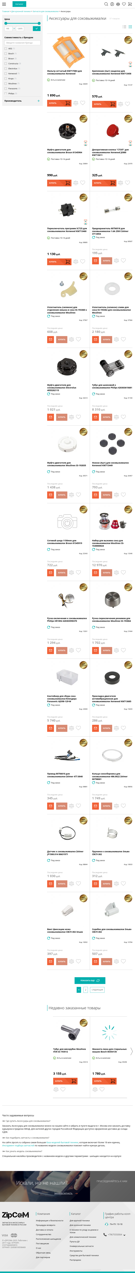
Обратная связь (43, 1252)
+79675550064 (115, 1234)
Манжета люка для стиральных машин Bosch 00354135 (109, 1050)
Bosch (11, 53)
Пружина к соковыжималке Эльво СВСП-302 (111, 852)
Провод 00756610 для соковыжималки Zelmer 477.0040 (65, 775)
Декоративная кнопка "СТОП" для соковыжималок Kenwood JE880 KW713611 (110, 152)
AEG (10, 48)
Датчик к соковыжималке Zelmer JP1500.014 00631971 (65, 852)
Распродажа (75, 1260)
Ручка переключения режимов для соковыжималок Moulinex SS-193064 (111, 619)
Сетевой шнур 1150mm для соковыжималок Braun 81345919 (64, 542)
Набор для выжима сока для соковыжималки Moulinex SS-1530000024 (108, 543)
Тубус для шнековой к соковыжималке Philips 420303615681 (112, 386)
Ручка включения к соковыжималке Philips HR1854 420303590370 (67, 619)
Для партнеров (43, 1257)
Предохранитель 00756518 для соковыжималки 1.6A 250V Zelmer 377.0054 (110, 231)
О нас (38, 1248)
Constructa (13, 63)
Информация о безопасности (49, 1220)
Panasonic (13, 88)
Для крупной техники (80, 1220)
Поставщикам (42, 1243)
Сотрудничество (43, 1234)
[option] (70, 1057)
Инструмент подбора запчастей (18, 1145)
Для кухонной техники (80, 1225)
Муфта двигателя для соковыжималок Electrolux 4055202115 (61, 388)
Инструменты (76, 1250)
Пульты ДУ (75, 1241)
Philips (11, 93)
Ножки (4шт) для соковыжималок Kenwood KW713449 (110, 464)
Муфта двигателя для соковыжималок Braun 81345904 (64, 151)
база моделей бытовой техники (62, 1142)
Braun (11, 58)
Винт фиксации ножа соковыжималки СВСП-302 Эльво (65, 930)
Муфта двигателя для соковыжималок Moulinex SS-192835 (66, 464)
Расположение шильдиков (48, 1239)
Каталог (19, 4)
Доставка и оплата (44, 1229)
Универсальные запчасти (82, 1246)
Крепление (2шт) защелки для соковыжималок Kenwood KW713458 (111, 72)
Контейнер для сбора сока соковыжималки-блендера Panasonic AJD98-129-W (61, 699)
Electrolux (12, 68)
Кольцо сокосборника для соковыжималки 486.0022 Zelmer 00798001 (110, 776)
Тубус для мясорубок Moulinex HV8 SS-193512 (69, 1050)
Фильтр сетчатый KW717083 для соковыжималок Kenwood (64, 72)
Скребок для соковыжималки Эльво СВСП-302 (111, 930)
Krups (11, 78)
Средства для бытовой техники (84, 1255)
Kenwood (12, 73)
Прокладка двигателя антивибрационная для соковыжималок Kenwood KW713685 (111, 699)
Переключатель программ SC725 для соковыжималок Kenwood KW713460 (67, 229)
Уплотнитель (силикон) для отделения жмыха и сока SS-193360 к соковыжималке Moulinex (67, 310)
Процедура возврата (45, 1225)
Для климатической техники (83, 1237)
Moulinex (12, 83)
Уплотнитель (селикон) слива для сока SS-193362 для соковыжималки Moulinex (111, 310)
